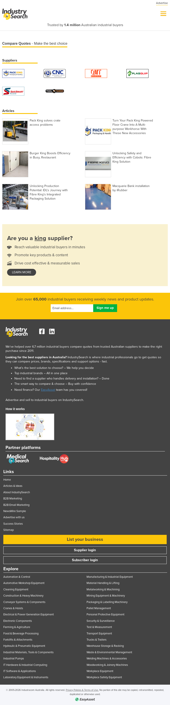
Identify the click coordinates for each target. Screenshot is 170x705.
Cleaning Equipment (15, 589)
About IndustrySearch (16, 492)
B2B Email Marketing (16, 505)
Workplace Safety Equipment (104, 677)
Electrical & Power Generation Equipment (28, 614)
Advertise (162, 3)
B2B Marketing (12, 498)
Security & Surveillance (101, 621)
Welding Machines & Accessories (107, 658)
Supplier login (85, 550)
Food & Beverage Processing (21, 633)
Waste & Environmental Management (109, 652)
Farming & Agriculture (16, 627)
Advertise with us (14, 517)
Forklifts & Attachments (17, 639)
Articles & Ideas (12, 486)
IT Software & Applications (19, 671)
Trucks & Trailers (96, 639)
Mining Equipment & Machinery (106, 595)
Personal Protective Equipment (105, 614)
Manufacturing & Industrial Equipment (110, 577)
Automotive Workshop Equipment (23, 583)
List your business (85, 539)
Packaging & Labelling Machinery (107, 602)
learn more (21, 272)
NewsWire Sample (14, 511)
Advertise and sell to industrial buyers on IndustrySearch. (45, 400)
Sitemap (8, 530)
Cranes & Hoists (13, 608)
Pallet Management (99, 608)
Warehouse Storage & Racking (105, 646)
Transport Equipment (99, 633)
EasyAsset (48, 390)
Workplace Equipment (100, 671)
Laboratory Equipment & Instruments (25, 677)
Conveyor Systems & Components (24, 602)
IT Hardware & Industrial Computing (25, 665)
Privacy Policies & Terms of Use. (82, 690)
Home (7, 480)
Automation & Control (16, 577)
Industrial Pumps (13, 658)
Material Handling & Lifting (103, 583)
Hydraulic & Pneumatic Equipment (24, 646)
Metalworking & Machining (103, 589)
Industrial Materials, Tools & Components (28, 652)
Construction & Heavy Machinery (23, 595)
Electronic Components (17, 621)
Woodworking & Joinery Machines (107, 665)
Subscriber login (85, 560)
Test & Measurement (99, 627)
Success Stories (13, 524)
